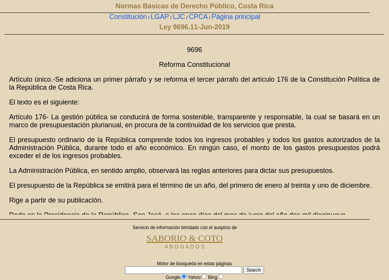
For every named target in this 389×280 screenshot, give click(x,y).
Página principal (236, 17)
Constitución (128, 17)
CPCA (198, 17)
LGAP (160, 17)
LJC (179, 17)
